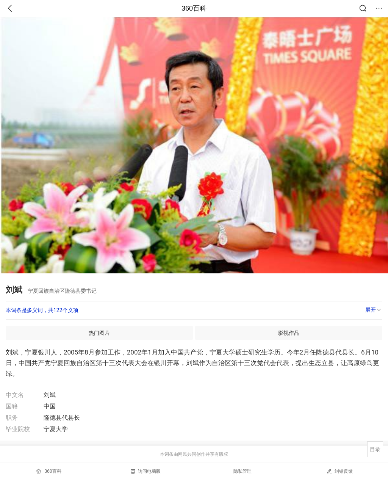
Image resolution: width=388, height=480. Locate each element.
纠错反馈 (340, 471)
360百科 (194, 8)
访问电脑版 (146, 471)
